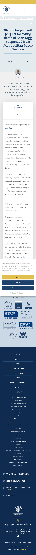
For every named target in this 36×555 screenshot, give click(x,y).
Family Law (18, 428)
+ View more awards (18, 297)
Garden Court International (18, 431)
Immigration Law (18, 438)
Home (18, 354)
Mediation (18, 444)
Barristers (18, 364)
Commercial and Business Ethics (18, 406)
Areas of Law (18, 373)
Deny (18, 282)
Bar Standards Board (22, 546)
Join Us (18, 387)
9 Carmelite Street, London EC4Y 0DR (18, 488)
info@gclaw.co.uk (15, 480)
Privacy (21, 293)
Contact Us (18, 106)
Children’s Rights (18, 400)
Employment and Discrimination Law (18, 422)
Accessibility (7, 542)
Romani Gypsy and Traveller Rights (18, 462)
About (18, 359)
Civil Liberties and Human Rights (18, 403)
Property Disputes (18, 456)
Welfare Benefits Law (18, 465)
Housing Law (18, 435)
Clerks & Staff (18, 368)
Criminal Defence (18, 416)
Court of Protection (18, 412)
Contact (18, 392)
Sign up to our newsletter (18, 524)
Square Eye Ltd (24, 549)
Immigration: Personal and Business (18, 441)
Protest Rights (18, 459)
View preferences (18, 288)
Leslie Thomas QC (11, 244)
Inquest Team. (22, 257)
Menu (31, 9)
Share (18, 115)
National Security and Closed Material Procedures (18, 450)
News (18, 378)
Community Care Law (18, 409)
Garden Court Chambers (6, 10)
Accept (18, 277)
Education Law (18, 419)
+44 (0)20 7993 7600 (27, 9)
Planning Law (18, 453)
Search (22, 9)
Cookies (14, 293)
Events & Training (18, 382)
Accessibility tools (27, 2)
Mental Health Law (18, 447)
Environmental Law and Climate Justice (18, 425)
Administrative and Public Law (18, 397)
